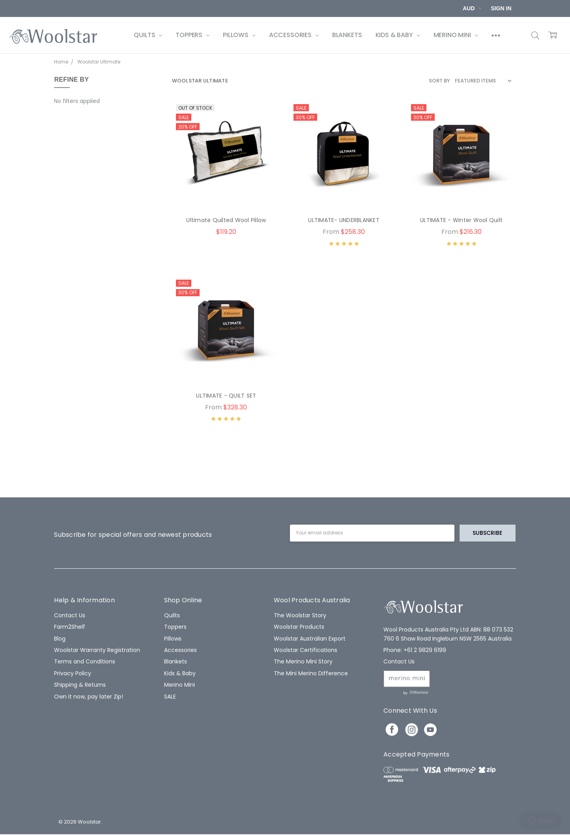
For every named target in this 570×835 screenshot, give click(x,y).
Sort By (439, 80)
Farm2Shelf (69, 627)
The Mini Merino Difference (311, 673)
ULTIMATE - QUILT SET (226, 396)
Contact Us (69, 615)
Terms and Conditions (84, 661)
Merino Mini (456, 34)
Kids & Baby (398, 34)
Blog (59, 639)
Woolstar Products (299, 627)
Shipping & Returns (80, 685)
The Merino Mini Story (303, 661)
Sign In (501, 8)
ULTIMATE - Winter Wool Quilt (461, 220)
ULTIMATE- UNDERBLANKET (343, 220)
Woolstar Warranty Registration (97, 650)
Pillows (239, 34)
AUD (472, 8)
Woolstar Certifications (305, 650)
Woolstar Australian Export (310, 639)
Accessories (294, 34)
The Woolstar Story (300, 615)
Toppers (192, 34)
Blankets (347, 34)
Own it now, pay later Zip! (88, 697)
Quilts (148, 34)
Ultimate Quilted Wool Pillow (226, 220)
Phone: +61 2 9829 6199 (414, 650)
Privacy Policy (72, 673)
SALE (170, 697)
